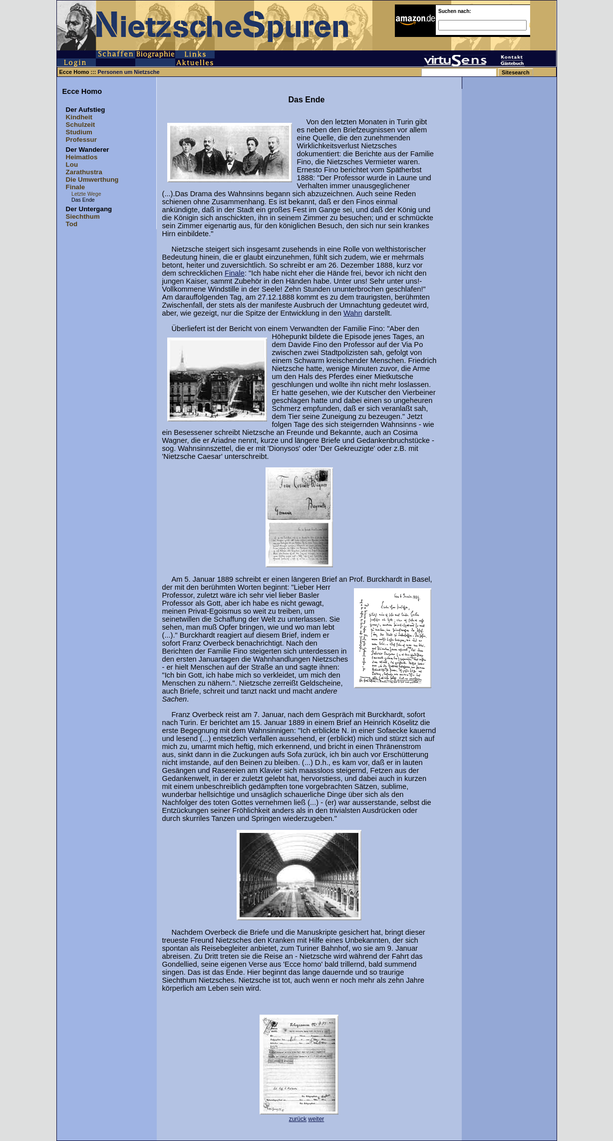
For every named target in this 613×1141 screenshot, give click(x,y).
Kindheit (79, 117)
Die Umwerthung (92, 179)
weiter (316, 1119)
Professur (81, 139)
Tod (71, 224)
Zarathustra (84, 172)
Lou (72, 164)
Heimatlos (82, 157)
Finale (75, 187)
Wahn (352, 313)
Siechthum (83, 216)
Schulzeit (80, 124)
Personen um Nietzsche (129, 72)
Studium (79, 132)
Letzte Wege (86, 194)
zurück (297, 1119)
